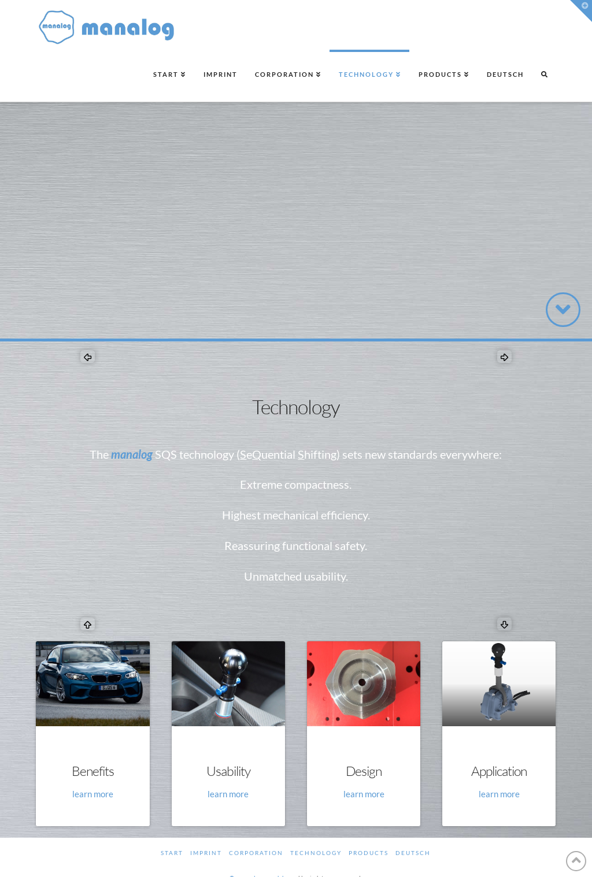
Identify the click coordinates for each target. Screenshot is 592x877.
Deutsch (413, 852)
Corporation (256, 852)
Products (368, 852)
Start (172, 852)
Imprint (206, 852)
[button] (581, 11)
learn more (92, 794)
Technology (316, 852)
